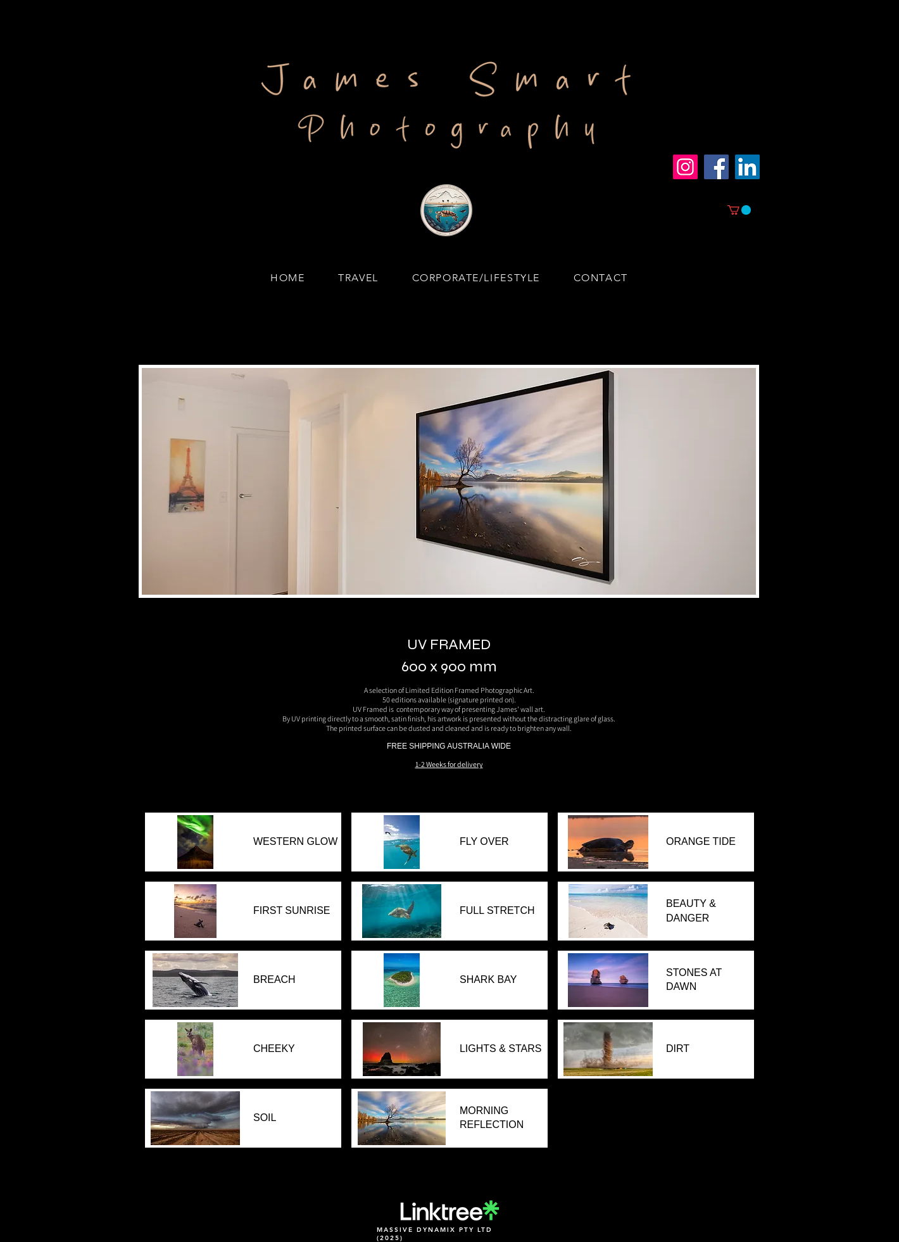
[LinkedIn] (747, 167)
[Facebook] (716, 167)
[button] (739, 210)
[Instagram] (685, 167)
